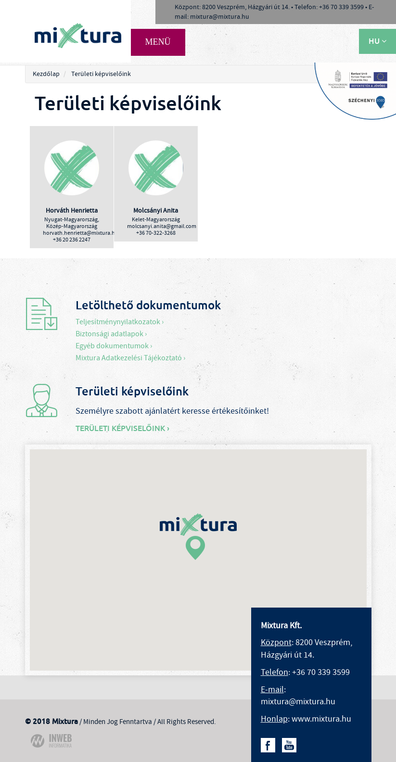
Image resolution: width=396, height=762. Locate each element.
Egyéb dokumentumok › (114, 346)
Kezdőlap (46, 74)
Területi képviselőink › (122, 428)
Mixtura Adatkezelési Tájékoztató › (130, 358)
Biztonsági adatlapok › (111, 334)
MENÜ (158, 42)
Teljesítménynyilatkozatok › (120, 322)
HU (377, 41)
